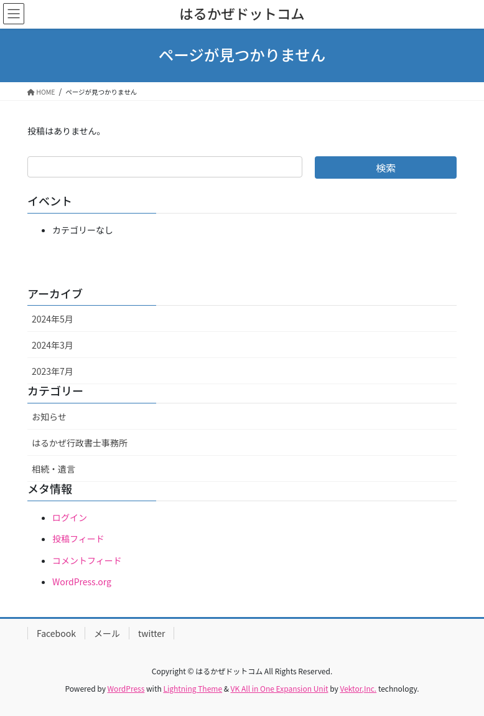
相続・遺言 (53, 469)
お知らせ (49, 416)
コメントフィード (87, 560)
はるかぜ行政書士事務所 (80, 442)
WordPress (126, 688)
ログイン (69, 517)
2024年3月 (52, 345)
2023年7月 (52, 371)
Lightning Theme (192, 688)
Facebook (56, 633)
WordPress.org (81, 581)
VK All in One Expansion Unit (279, 688)
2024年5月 (52, 319)
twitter (151, 633)
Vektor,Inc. (358, 688)
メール (107, 633)
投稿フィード (78, 538)
